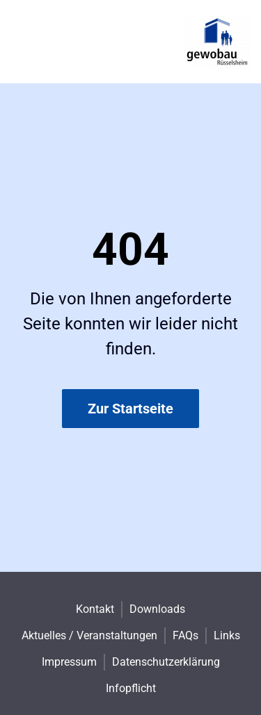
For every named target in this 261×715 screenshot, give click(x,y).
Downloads (157, 609)
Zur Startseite (130, 408)
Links (227, 635)
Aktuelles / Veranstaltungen (89, 635)
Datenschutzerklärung (166, 661)
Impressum (69, 661)
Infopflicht (131, 688)
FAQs (185, 635)
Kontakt (95, 609)
